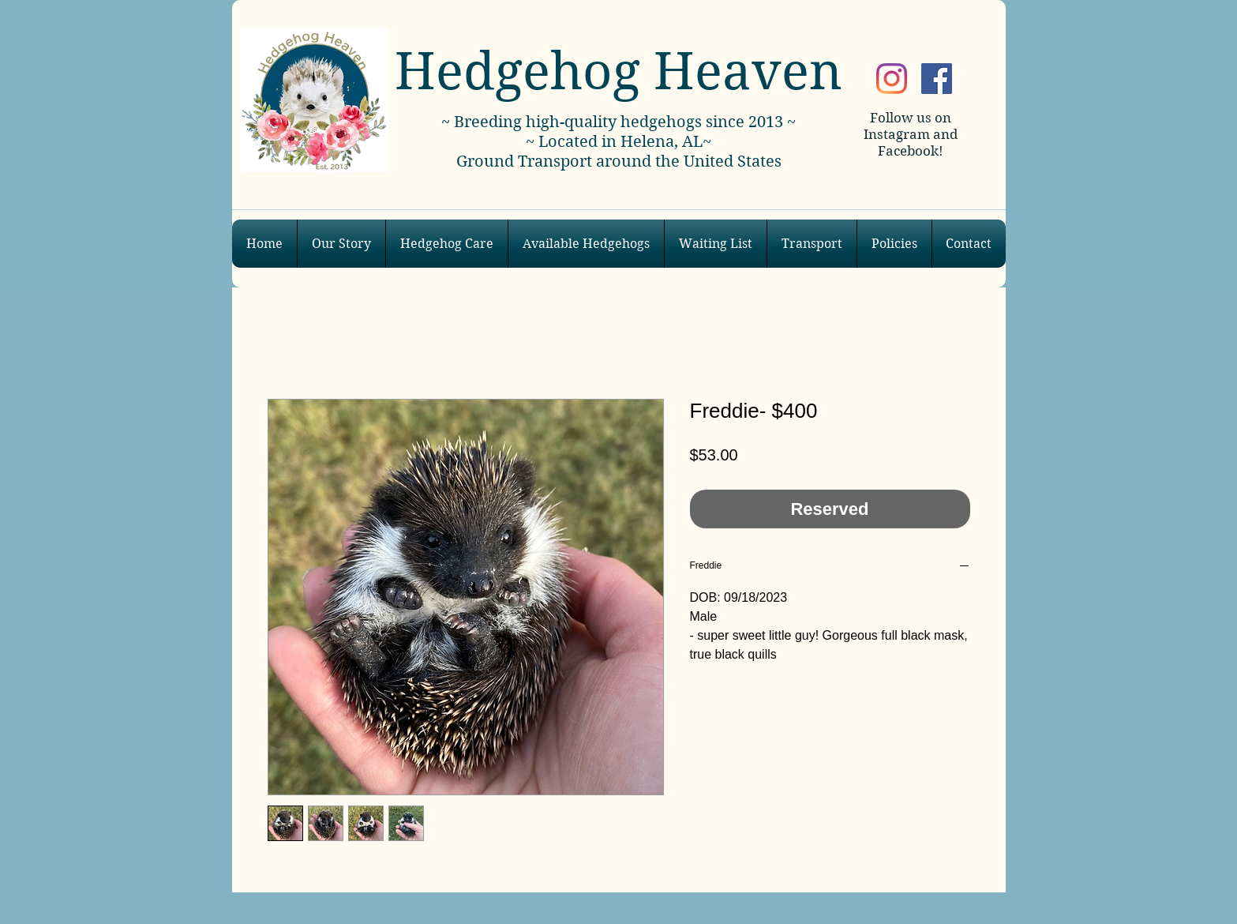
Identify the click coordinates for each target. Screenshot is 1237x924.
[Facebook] (936, 78)
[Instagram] (891, 78)
